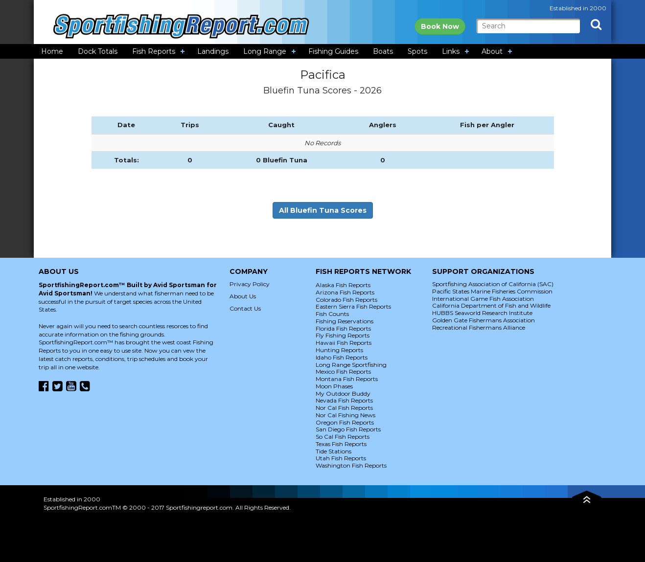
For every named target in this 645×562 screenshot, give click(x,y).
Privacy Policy (250, 284)
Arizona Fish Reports (345, 292)
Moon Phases (334, 386)
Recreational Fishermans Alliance (478, 327)
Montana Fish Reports (347, 378)
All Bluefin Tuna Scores (323, 210)
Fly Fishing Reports (342, 335)
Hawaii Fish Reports (343, 342)
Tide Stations (333, 451)
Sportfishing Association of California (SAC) (492, 284)
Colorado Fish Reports (346, 299)
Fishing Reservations (344, 321)
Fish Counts (332, 313)
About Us (243, 296)
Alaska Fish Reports (343, 285)
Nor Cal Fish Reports (344, 407)
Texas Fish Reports (341, 444)
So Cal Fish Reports (342, 436)
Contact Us (245, 308)
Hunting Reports (339, 350)
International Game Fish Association (483, 298)
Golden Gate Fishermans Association (483, 320)
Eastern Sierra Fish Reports (353, 306)
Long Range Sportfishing (351, 364)
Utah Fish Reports (341, 458)
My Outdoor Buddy (343, 393)
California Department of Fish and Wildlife (491, 305)
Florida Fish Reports (343, 328)
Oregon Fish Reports (345, 422)
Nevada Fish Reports (344, 400)
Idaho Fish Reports (342, 357)
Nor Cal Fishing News (345, 415)
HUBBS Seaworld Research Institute (482, 312)
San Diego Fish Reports (348, 429)
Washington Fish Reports (351, 465)
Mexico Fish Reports (343, 371)
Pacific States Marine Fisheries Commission (492, 291)
